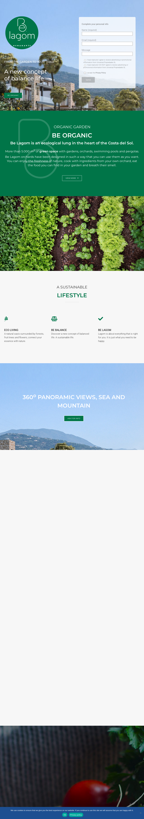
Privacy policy (76, 815)
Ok (65, 815)
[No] (140, 813)
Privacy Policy (101, 73)
